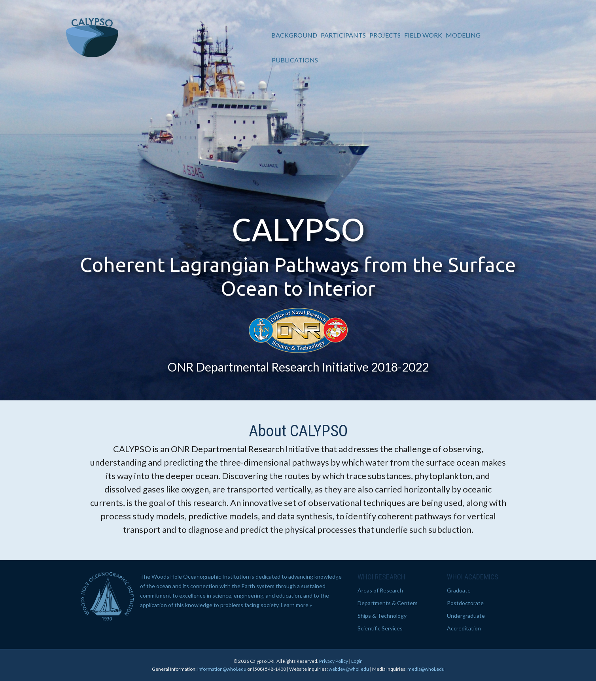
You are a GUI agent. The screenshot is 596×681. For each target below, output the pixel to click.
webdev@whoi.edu (349, 669)
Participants (344, 35)
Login (357, 661)
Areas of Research (380, 590)
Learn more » (296, 605)
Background (295, 35)
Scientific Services (380, 628)
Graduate (459, 590)
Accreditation (464, 628)
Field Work (424, 35)
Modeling (464, 35)
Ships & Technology (382, 615)
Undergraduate (466, 615)
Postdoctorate (465, 603)
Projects (386, 35)
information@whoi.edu (221, 669)
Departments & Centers (388, 603)
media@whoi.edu (426, 669)
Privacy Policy (333, 661)
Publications (295, 60)
